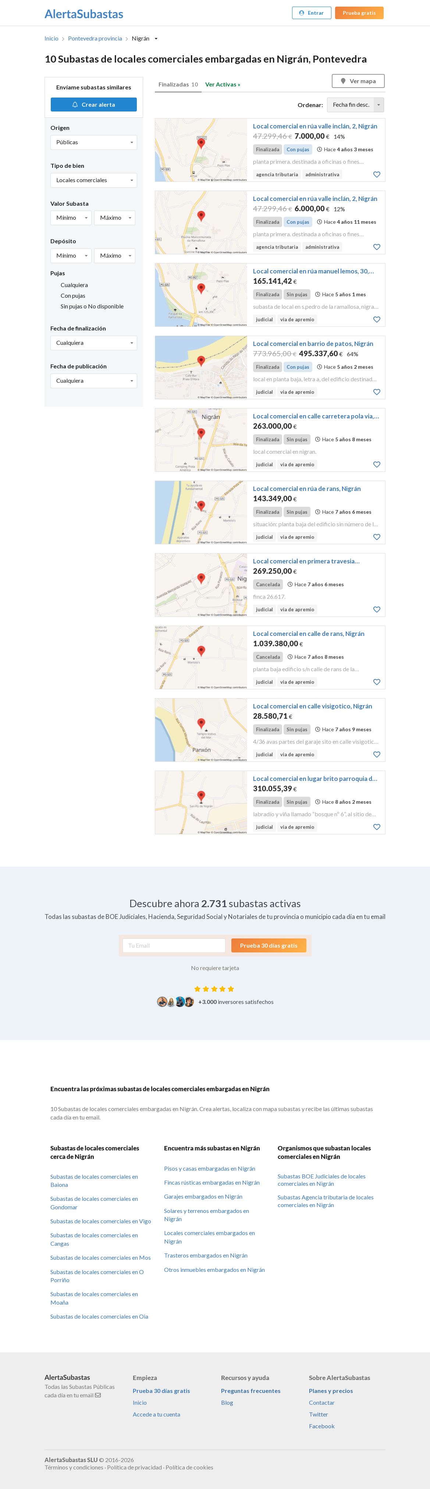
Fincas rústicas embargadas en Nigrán (212, 1182)
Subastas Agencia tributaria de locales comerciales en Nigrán (326, 1200)
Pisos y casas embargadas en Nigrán (209, 1168)
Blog (227, 1402)
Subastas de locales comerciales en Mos (100, 1257)
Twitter (318, 1414)
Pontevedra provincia (95, 38)
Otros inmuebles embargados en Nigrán (214, 1269)
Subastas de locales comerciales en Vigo (100, 1220)
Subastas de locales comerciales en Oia (99, 1316)
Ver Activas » (223, 84)
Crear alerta (93, 104)
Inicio (51, 38)
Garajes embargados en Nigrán (203, 1196)
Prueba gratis (359, 13)
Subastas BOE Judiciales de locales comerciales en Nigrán (322, 1180)
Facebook (322, 1425)
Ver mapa (358, 80)
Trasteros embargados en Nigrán (206, 1255)
